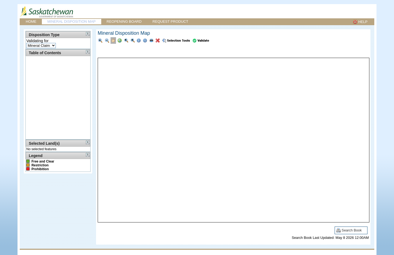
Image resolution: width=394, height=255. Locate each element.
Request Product (170, 21)
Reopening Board (124, 21)
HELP (362, 22)
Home (31, 21)
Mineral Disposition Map (71, 21)
